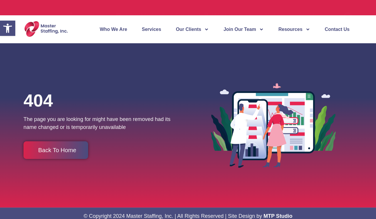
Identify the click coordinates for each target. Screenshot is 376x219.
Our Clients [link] (192, 29)
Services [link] (151, 29)
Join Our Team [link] (244, 29)
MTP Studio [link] (278, 216)
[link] (7, 28)
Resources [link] (294, 29)
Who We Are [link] (113, 29)
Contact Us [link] (337, 29)
